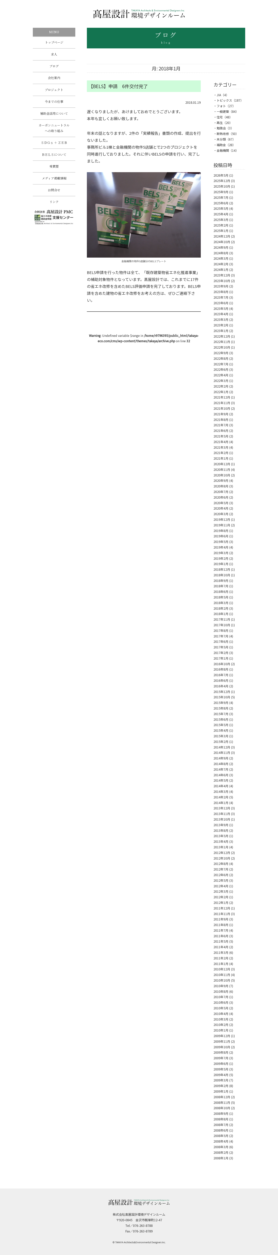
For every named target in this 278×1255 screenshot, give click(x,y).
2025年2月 (221, 225)
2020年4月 (221, 508)
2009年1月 (221, 1091)
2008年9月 (221, 1113)
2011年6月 (221, 936)
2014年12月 (222, 747)
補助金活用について (54, 115)
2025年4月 (221, 214)
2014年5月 (221, 780)
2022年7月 (221, 364)
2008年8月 (221, 1119)
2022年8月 (221, 358)
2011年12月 (222, 908)
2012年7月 (221, 869)
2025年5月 (221, 208)
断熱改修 (223, 133)
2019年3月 (221, 552)
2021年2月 (221, 452)
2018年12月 (222, 569)
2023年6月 (221, 303)
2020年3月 (221, 514)
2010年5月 (221, 1008)
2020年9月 (221, 480)
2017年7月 (221, 636)
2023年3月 (221, 319)
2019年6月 (221, 536)
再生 (220, 122)
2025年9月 (221, 192)
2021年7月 (221, 425)
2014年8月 (221, 763)
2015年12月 (222, 691)
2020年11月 (222, 469)
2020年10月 (222, 475)
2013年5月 (221, 836)
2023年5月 (221, 308)
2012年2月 (221, 897)
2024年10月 (222, 241)
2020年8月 (221, 486)
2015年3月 (221, 736)
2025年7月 (221, 197)
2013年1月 (221, 847)
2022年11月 (222, 341)
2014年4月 (221, 786)
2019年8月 (221, 530)
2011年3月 (221, 952)
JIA (219, 95)
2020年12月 (222, 464)
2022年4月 (221, 375)
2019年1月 (221, 563)
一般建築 (223, 111)
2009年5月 (221, 1069)
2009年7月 (221, 1058)
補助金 (221, 144)
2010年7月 (221, 997)
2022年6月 (221, 369)
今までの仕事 (54, 103)
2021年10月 (222, 408)
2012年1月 (221, 902)
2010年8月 (221, 991)
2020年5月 (221, 503)
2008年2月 (221, 1152)
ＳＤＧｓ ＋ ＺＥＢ (54, 145)
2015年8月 (221, 708)
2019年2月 (221, 558)
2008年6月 (221, 1130)
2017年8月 (221, 630)
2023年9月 (221, 286)
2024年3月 (221, 258)
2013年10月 (222, 819)
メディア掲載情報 (54, 181)
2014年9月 (221, 758)
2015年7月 (221, 713)
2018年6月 (221, 591)
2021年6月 (221, 430)
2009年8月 (221, 1052)
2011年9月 (221, 919)
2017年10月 (222, 625)
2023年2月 (221, 325)
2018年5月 (221, 597)
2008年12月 (222, 1097)
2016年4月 (221, 686)
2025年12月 (222, 180)
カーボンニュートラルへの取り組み (54, 130)
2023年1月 (221, 330)
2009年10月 (222, 1047)
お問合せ (54, 193)
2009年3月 (221, 1080)
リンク (54, 205)
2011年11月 (222, 913)
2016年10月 (222, 664)
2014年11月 (222, 752)
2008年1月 (221, 1158)
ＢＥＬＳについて (54, 157)
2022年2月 (221, 386)
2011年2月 (221, 958)
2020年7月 (221, 491)
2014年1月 (221, 802)
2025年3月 (221, 219)
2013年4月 (221, 841)
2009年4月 (221, 1074)
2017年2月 (221, 652)
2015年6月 (221, 719)
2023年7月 (221, 297)
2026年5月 (221, 175)
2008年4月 (221, 1141)
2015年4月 (221, 730)
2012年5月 (221, 880)
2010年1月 (221, 1030)
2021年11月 (222, 402)
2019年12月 (222, 519)
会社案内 (54, 79)
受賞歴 (54, 169)
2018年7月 (221, 586)
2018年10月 (222, 575)
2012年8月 (221, 863)
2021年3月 (221, 447)
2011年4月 (221, 947)
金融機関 (223, 150)
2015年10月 (222, 697)
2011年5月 (221, 941)
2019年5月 (221, 541)
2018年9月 (221, 580)
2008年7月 (221, 1124)
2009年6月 (221, 1063)
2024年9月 (221, 247)
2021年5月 (221, 436)
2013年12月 (222, 808)
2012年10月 (222, 858)
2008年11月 (222, 1102)
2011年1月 (221, 963)
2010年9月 (221, 986)
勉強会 (221, 128)
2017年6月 (221, 641)
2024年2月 (221, 264)
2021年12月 (222, 397)
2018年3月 (221, 602)
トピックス (224, 100)
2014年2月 (221, 797)
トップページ (54, 42)
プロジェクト (54, 91)
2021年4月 (221, 441)
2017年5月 (221, 647)
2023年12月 (222, 275)
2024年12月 (222, 236)
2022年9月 (221, 353)
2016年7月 (221, 675)
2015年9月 (221, 702)
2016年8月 (221, 669)
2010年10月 (222, 980)
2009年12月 (222, 1035)
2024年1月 (221, 269)
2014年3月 (221, 791)
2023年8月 (221, 291)
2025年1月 (221, 230)
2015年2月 (221, 741)
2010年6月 (221, 1002)
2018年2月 (221, 608)
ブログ (54, 66)
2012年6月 (221, 874)
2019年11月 (222, 525)
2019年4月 (221, 547)
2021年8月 (221, 419)
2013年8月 (221, 830)
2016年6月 (221, 680)
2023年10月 (222, 280)
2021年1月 (221, 458)
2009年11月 (222, 1041)
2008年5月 (221, 1135)
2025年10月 (222, 186)
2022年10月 (222, 347)
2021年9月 (221, 414)
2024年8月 (221, 253)
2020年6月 (221, 497)
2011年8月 (221, 924)
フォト (221, 106)
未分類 (221, 139)
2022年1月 (221, 391)
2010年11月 (222, 974)
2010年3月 (221, 1019)
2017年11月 (222, 619)
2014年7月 (221, 769)
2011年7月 (221, 930)
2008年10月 (222, 1108)
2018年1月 (221, 613)
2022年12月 (222, 336)
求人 (54, 54)
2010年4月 (221, 1013)
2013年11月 (222, 813)
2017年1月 (221, 658)
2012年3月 (221, 891)
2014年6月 (221, 775)
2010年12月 (222, 969)
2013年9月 (221, 825)
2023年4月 (221, 314)
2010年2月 (221, 1024)
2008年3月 (221, 1147)
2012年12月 (222, 852)
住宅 (220, 117)
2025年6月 (221, 203)
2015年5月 (221, 724)
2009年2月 (221, 1085)
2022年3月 (221, 380)
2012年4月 (221, 886)
